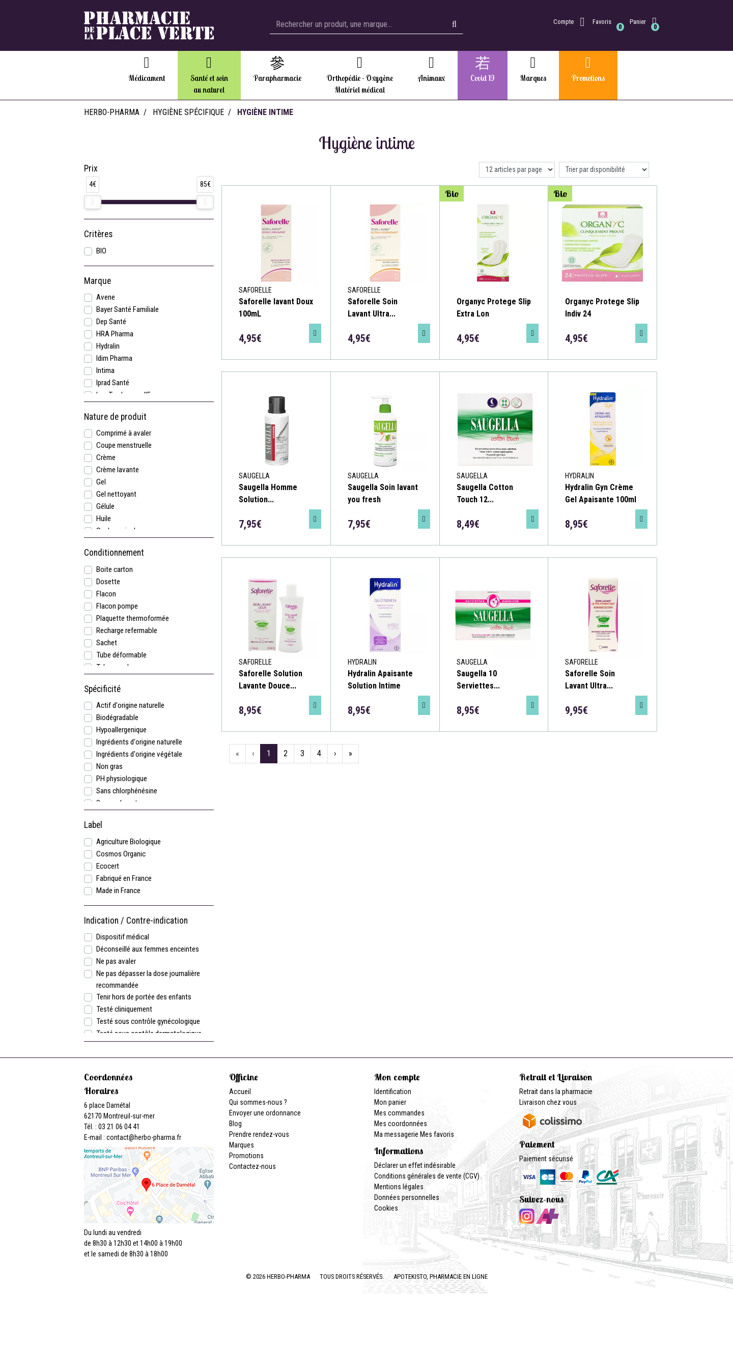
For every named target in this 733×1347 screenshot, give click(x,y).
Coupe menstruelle (124, 445)
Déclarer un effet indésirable (415, 1165)
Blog (235, 1124)
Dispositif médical (122, 936)
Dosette (108, 581)
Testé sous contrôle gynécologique (148, 1021)
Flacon (106, 593)
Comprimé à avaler (123, 433)
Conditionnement (114, 553)
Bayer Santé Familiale (127, 309)
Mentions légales (399, 1187)
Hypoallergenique (121, 729)
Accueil (240, 1091)
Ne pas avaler (116, 961)
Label (93, 825)
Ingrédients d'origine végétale (139, 754)
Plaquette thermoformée (132, 618)
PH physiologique (121, 778)
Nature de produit (115, 417)
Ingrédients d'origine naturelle (139, 742)
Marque (97, 281)
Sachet (106, 642)
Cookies (386, 1208)
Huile (103, 518)
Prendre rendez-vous (259, 1134)
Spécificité (102, 689)
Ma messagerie (396, 1134)
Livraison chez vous (548, 1102)
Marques (241, 1145)
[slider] (92, 202)
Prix (91, 168)
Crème (106, 457)
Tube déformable (121, 655)
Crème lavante (117, 469)
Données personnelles (406, 1197)
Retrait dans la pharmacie (556, 1091)
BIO (101, 250)
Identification (392, 1091)
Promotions (246, 1156)
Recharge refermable (126, 630)
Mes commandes (399, 1113)
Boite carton (114, 569)
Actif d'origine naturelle (130, 705)
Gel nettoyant (116, 494)
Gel (101, 481)
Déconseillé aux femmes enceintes (147, 949)
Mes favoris (437, 1134)
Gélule (105, 506)
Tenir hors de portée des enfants (143, 996)
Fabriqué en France (124, 878)
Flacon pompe (117, 606)
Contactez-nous (252, 1166)
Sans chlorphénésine (126, 790)
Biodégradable (117, 717)
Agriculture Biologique (128, 841)
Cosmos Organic (121, 853)
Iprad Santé (112, 382)
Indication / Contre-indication (136, 920)
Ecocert (107, 866)
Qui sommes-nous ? (258, 1102)
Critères (98, 234)
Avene (105, 297)
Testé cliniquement (124, 1009)
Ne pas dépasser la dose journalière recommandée (148, 979)
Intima (105, 370)
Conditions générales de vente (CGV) (427, 1176)
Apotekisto (440, 1276)
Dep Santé (111, 321)
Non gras (109, 766)
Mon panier (390, 1102)
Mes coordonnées (400, 1124)
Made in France (118, 890)
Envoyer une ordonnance (265, 1113)
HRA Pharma (114, 333)
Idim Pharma (114, 358)
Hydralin (108, 346)
